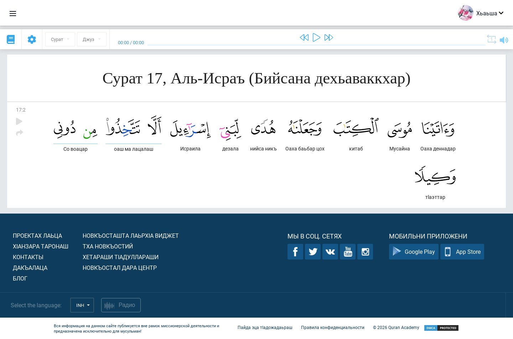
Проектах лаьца (37, 235)
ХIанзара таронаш (40, 246)
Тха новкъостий (108, 246)
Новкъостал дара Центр (120, 267)
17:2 (21, 109)
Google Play (414, 251)
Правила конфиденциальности (332, 327)
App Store (462, 251)
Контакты (28, 257)
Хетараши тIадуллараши (121, 257)
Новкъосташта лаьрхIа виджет (131, 235)
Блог (20, 278)
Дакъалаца (30, 267)
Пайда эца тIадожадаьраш (265, 327)
